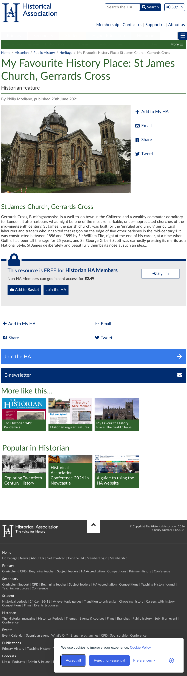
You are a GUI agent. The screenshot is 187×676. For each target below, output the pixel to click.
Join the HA (56, 290)
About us (176, 25)
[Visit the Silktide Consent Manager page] (171, 660)
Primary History (140, 571)
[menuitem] (14, 36)
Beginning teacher (42, 571)
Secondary (43, 36)
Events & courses (109, 44)
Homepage (9, 558)
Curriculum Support (15, 584)
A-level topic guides (67, 601)
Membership (107, 25)
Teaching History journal (158, 584)
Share (143, 140)
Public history (142, 618)
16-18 (45, 601)
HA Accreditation (93, 571)
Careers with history (160, 601)
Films (133, 44)
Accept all (73, 660)
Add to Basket (24, 289)
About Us (37, 558)
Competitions (116, 571)
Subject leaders (67, 571)
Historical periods (14, 601)
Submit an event (165, 618)
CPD (23, 571)
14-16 (34, 601)
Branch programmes (84, 635)
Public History (44, 52)
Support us (155, 25)
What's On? (59, 635)
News (24, 558)
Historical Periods (58, 44)
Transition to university (100, 601)
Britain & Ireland (39, 662)
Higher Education (108, 36)
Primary (14, 36)
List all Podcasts (13, 662)
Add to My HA (152, 112)
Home (5, 52)
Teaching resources (15, 588)
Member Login (97, 558)
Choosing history (131, 601)
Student (72, 36)
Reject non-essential (109, 660)
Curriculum (9, 571)
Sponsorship (119, 635)
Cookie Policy (140, 647)
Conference (162, 571)
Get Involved (56, 558)
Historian (145, 36)
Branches (150, 44)
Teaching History (39, 648)
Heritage (65, 52)
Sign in (161, 273)
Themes (84, 44)
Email (143, 126)
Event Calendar (12, 635)
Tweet (144, 154)
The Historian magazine (21, 44)
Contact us (132, 25)
